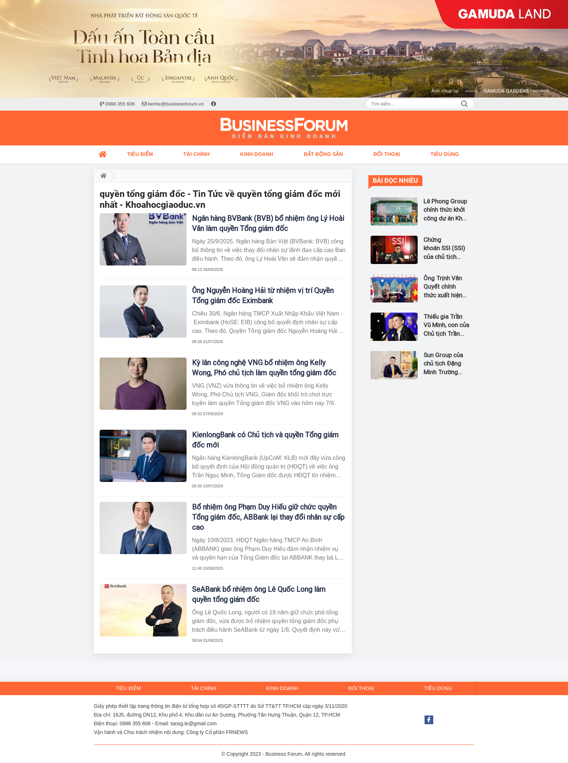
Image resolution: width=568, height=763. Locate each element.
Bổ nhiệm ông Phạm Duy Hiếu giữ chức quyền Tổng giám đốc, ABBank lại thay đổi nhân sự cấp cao (268, 517)
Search (464, 104)
